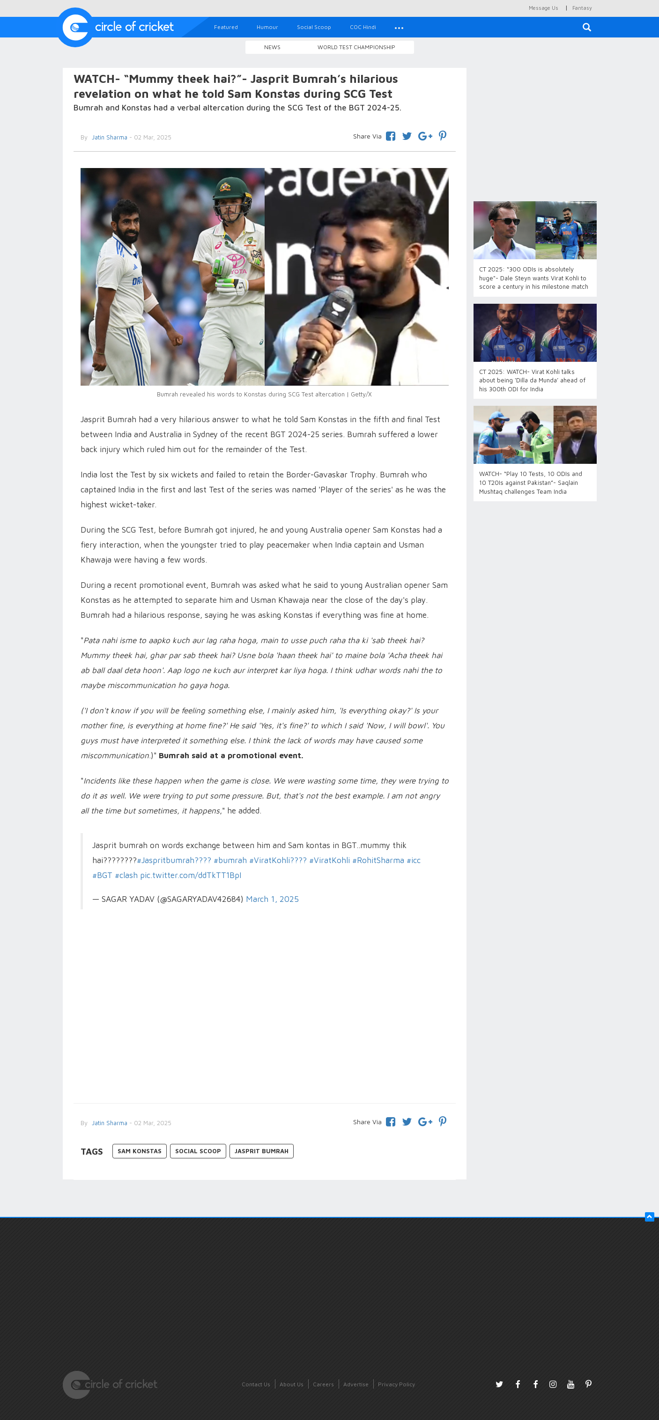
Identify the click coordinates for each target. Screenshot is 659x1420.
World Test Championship (356, 47)
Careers (323, 1384)
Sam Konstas (140, 1151)
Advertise (356, 1384)
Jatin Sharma (108, 137)
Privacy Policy (396, 1384)
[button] (399, 27)
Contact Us (256, 1384)
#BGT (102, 875)
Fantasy (582, 8)
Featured (226, 26)
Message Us (543, 8)
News (272, 47)
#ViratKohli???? (278, 860)
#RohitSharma (378, 860)
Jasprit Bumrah (262, 1151)
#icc (414, 860)
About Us (292, 1384)
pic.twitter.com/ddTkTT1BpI (190, 875)
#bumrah (230, 860)
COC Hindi (363, 26)
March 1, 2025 (272, 899)
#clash (126, 875)
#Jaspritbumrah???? (174, 860)
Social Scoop (314, 26)
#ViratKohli (329, 860)
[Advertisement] (265, 1018)
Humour (267, 26)
